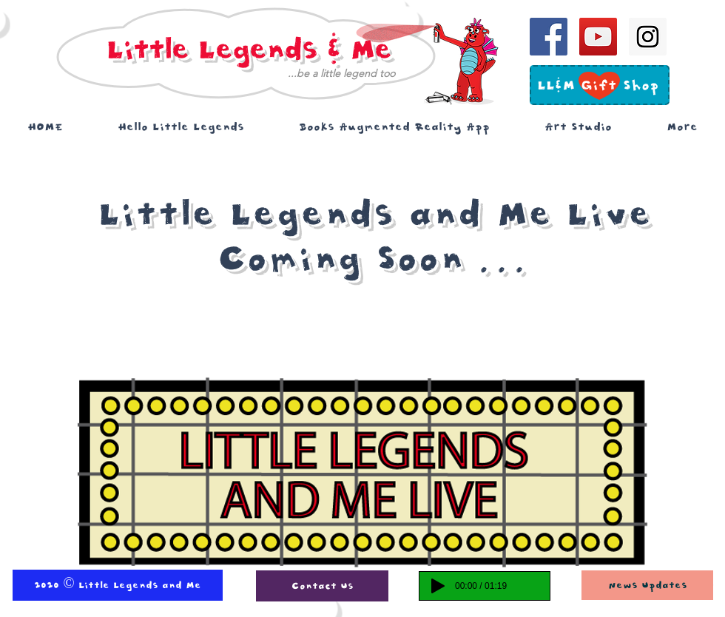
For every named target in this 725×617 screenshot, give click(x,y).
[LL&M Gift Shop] (598, 85)
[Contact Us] (322, 585)
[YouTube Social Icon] (598, 36)
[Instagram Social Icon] (648, 36)
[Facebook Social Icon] (548, 36)
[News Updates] (647, 585)
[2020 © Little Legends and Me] (118, 585)
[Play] (438, 586)
